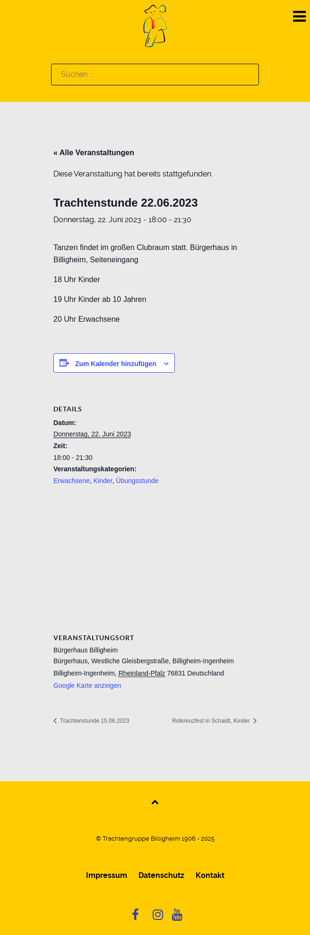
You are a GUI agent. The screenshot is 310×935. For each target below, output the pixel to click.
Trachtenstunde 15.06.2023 (94, 721)
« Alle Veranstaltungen (93, 153)
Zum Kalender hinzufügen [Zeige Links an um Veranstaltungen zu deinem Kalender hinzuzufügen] (115, 363)
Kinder (103, 480)
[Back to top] (155, 801)
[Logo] (155, 25)
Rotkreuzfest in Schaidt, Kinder (211, 721)
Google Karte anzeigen (87, 685)
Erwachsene (71, 480)
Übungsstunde (137, 480)
